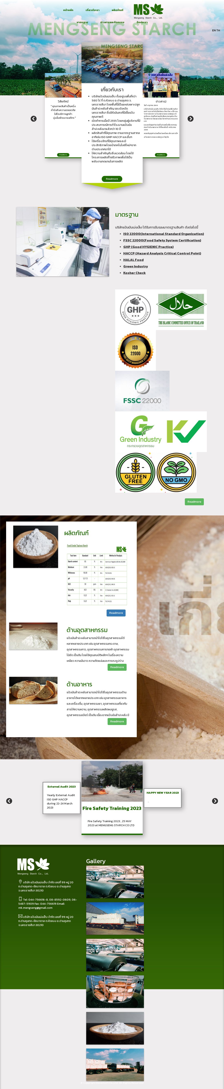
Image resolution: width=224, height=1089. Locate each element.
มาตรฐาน (82, 22)
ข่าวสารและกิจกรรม (112, 22)
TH (218, 30)
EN (214, 30)
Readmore (112, 179)
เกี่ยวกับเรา (92, 10)
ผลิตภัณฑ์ (117, 10)
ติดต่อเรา (142, 22)
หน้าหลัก (68, 10)
